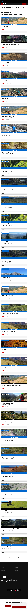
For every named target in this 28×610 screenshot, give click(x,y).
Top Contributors (3, 570)
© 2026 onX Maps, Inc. (11, 592)
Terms (16, 592)
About (2, 564)
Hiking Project (16, 567)
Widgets (2, 567)
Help (2, 565)
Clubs (2, 568)
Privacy (19, 592)
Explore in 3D (3, 85)
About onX (2, 584)
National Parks (16, 571)
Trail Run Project (16, 568)
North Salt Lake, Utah (14, 12)
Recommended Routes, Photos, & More (14, 14)
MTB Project (16, 565)
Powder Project (16, 570)
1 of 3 (14, 557)
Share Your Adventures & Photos (6, 571)
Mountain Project (16, 564)
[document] (19, 605)
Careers (2, 585)
